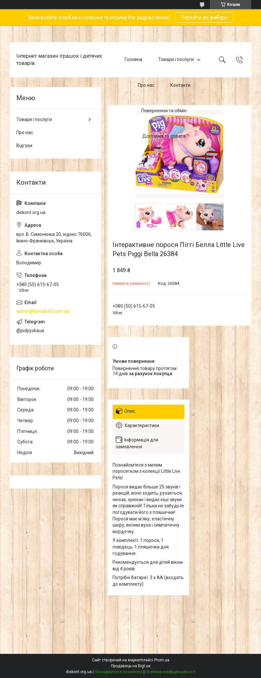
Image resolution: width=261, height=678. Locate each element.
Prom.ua (161, 660)
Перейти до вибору (204, 17)
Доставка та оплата (164, 136)
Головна (133, 59)
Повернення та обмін (164, 110)
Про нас (146, 85)
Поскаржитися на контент (119, 672)
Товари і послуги (176, 59)
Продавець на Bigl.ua (130, 666)
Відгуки (24, 145)
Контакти (180, 85)
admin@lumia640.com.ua (42, 311)
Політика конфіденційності (170, 672)
